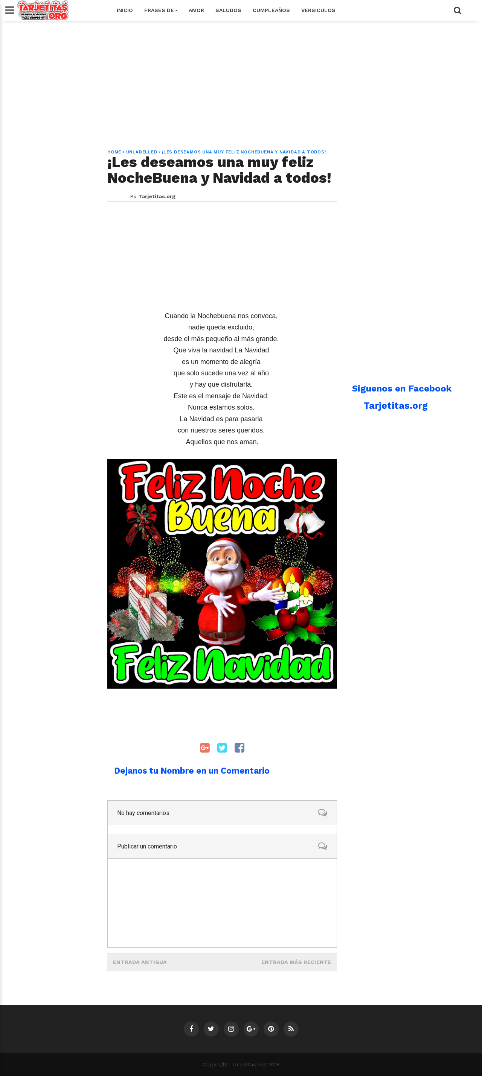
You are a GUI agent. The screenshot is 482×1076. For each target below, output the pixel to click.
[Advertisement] (241, 80)
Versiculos (318, 10)
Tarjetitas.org (395, 405)
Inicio (125, 10)
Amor (196, 10)
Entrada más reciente (296, 962)
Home (114, 152)
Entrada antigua (140, 962)
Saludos (228, 10)
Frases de (160, 10)
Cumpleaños (271, 10)
